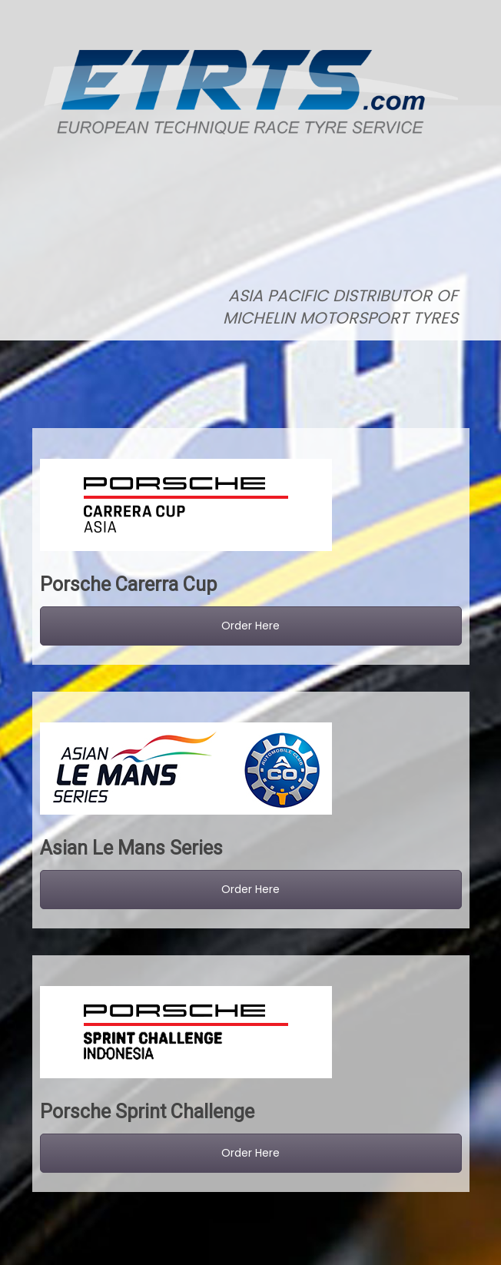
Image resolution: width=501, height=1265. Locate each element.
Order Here (250, 625)
